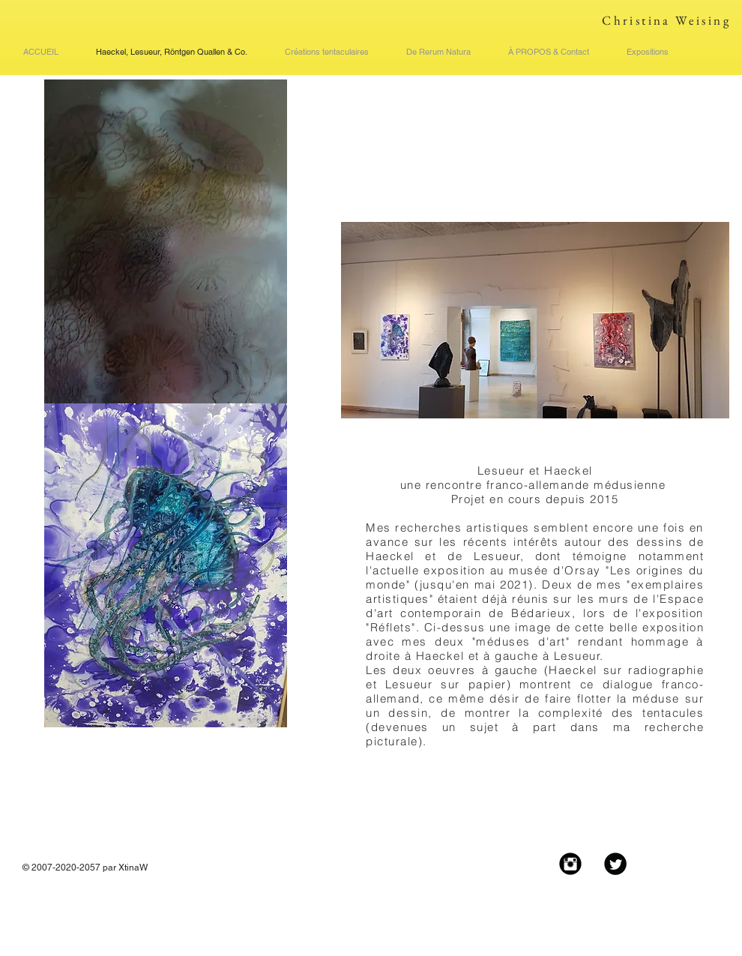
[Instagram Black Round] (570, 864)
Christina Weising (666, 20)
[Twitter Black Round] (615, 864)
